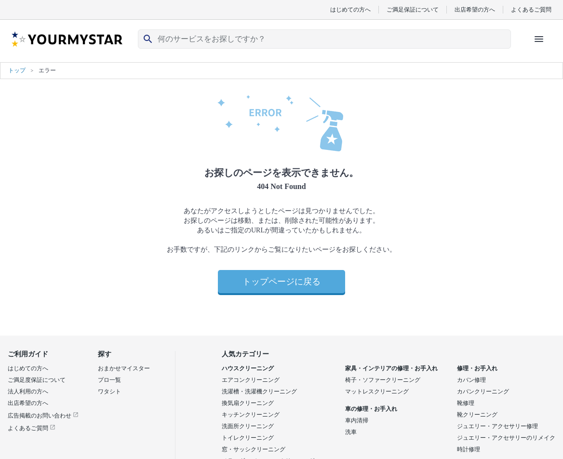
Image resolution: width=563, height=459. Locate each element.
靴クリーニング (477, 414)
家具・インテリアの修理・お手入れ (391, 368)
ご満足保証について (413, 9)
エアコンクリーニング (251, 380)
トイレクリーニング (248, 437)
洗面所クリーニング (248, 426)
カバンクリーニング (483, 391)
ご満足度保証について (37, 380)
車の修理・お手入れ (371, 408)
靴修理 (465, 403)
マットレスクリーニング (377, 391)
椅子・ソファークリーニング (382, 380)
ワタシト (109, 391)
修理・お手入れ (477, 368)
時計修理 (468, 449)
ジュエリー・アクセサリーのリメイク (506, 437)
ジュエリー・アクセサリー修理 (497, 426)
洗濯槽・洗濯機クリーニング (259, 391)
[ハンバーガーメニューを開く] (538, 39)
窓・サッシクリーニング (253, 449)
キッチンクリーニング (251, 414)
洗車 (351, 432)
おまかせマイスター (124, 368)
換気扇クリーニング (248, 403)
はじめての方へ (350, 9)
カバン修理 (471, 380)
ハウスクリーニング (248, 368)
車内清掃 (356, 420)
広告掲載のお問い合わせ (43, 415)
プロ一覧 (109, 380)
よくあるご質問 (531, 9)
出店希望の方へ (475, 9)
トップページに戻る (281, 281)
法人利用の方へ (28, 391)
